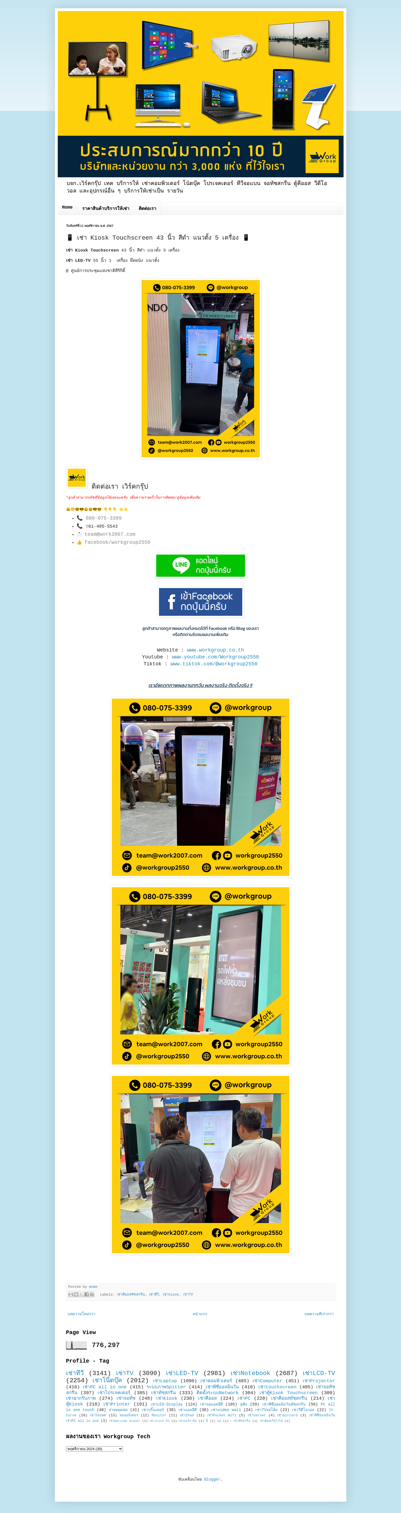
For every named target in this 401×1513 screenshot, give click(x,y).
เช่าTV (188, 1295)
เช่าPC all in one (105, 1387)
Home (67, 207)
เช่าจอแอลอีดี (211, 1404)
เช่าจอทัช (126, 1398)
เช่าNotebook (251, 1373)
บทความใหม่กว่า (81, 1314)
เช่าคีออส (207, 1398)
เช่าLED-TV (182, 1373)
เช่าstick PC (160, 1421)
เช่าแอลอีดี (187, 1410)
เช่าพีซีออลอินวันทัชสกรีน (284, 1404)
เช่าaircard (287, 1415)
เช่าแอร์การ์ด (187, 1421)
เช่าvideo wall (226, 1410)
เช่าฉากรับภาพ (81, 1398)
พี (207, 1421)
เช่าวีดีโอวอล (303, 1410)
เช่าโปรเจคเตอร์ (114, 1393)
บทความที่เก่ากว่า (319, 1314)
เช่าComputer (267, 1381)
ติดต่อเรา (147, 208)
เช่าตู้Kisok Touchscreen (288, 1393)
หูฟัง (243, 1404)
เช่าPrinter (117, 1404)
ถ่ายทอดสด (118, 1410)
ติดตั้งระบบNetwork (217, 1393)
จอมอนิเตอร (129, 1415)
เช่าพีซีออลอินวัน (222, 1387)
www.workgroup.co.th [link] (215, 650)
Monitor (159, 1415)
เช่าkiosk (171, 1295)
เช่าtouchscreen (277, 1387)
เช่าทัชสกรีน (163, 1393)
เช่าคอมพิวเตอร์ (216, 1381)
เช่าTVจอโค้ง (266, 1410)
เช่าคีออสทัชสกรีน (131, 1295)
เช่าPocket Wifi (221, 1415)
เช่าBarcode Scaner (124, 1421)
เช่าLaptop (165, 1381)
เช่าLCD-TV (319, 1373)
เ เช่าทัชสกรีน (240, 1421)
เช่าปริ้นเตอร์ (153, 1410)
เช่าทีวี (154, 1295)
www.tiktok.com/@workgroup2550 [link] (213, 664)
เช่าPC (244, 1398)
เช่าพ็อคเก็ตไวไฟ (271, 1421)
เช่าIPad (187, 1415)
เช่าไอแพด (98, 1415)
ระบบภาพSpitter (166, 1387)
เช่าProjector (319, 1381)
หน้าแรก (200, 1314)
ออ (219, 1421)
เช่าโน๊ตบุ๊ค (107, 1380)
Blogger (212, 1479)
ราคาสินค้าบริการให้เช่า (105, 208)
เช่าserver (257, 1415)
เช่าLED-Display (167, 1404)
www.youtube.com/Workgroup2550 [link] (215, 657)
